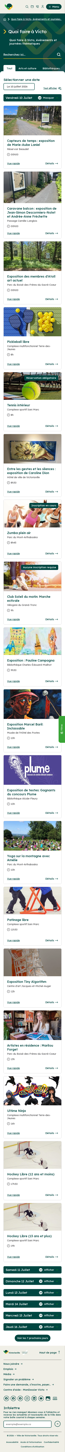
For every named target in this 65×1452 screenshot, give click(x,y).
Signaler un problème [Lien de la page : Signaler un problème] (18, 1379)
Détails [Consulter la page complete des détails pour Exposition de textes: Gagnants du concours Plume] (51, 812)
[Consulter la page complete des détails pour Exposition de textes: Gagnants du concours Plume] (32, 798)
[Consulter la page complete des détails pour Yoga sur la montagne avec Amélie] (32, 864)
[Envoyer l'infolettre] (58, 1424)
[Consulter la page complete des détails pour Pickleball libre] (32, 349)
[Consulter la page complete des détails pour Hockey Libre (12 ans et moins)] (32, 1180)
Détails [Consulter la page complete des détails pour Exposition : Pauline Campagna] (51, 681)
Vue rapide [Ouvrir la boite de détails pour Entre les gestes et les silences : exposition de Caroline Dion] (13, 491)
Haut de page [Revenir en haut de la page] (49, 1352)
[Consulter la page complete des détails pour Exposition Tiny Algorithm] (32, 988)
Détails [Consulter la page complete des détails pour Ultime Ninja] (51, 1133)
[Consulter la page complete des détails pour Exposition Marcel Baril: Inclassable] (32, 732)
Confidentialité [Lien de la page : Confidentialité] (51, 1442)
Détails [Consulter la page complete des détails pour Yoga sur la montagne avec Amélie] (51, 878)
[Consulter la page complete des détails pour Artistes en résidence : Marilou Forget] (32, 1053)
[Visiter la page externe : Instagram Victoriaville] (27, 1398)
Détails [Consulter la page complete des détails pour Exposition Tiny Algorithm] (51, 1002)
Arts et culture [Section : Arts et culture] (27, 68)
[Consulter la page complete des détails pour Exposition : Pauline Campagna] (32, 666)
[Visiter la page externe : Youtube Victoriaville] (41, 1398)
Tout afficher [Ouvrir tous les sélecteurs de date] (52, 88)
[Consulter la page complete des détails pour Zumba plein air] (32, 539)
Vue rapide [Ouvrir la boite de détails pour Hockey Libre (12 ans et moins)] (13, 1195)
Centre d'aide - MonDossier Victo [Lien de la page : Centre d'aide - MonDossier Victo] (25, 1389)
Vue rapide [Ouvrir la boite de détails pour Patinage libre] (13, 940)
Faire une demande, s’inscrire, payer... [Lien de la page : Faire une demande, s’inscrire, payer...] (28, 1384)
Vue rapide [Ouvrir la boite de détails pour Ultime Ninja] (13, 1133)
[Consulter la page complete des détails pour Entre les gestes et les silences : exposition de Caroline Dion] (32, 477)
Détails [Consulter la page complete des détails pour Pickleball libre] (51, 364)
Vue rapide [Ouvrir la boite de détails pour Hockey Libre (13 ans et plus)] (13, 1256)
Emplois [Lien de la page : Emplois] (10, 1369)
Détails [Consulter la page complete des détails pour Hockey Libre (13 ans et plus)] (51, 1256)
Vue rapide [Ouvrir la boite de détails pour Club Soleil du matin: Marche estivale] (13, 619)
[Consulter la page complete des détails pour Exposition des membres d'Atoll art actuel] (32, 284)
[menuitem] (8, 6)
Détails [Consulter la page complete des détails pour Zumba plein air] (51, 553)
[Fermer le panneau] (61, 729)
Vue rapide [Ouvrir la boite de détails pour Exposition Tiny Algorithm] (13, 1002)
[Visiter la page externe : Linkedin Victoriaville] (34, 1398)
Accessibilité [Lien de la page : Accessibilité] (12, 1442)
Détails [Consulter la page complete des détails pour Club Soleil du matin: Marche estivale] (51, 619)
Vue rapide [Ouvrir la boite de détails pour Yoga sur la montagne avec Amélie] (13, 878)
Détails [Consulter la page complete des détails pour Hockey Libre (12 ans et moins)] (51, 1195)
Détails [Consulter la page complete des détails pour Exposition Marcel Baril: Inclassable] (51, 747)
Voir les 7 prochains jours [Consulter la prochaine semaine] (32, 1338)
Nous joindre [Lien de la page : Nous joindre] (13, 1363)
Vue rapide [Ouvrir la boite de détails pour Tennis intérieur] (13, 426)
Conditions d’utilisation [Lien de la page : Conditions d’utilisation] (32, 1446)
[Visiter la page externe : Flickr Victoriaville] (48, 1398)
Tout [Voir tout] (9, 68)
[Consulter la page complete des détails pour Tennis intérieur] (32, 411)
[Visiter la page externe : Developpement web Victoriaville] (55, 1398)
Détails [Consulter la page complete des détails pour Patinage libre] (51, 940)
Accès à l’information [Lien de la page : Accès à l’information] (31, 1442)
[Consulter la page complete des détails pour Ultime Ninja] (32, 1090)
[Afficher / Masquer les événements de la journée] (51, 98)
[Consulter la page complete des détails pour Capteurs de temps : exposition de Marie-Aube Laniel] (32, 149)
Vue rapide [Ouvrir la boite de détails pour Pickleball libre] (13, 364)
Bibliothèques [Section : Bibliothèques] (51, 68)
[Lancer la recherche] (59, 55)
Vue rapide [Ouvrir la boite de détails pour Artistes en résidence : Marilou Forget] (13, 1068)
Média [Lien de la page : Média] (9, 1374)
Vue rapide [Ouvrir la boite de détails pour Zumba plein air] (13, 553)
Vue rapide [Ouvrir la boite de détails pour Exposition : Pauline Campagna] (13, 681)
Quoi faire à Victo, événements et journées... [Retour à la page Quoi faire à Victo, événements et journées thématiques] (36, 19)
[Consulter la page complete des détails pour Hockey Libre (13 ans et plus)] (32, 1242)
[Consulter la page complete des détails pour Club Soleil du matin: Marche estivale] (32, 605)
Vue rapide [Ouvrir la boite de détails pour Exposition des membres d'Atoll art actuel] (13, 299)
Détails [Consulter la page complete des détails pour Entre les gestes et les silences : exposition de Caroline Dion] (51, 491)
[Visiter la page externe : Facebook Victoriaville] (6, 1398)
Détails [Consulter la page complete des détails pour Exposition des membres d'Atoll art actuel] (51, 299)
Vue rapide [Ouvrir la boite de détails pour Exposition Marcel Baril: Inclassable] (13, 747)
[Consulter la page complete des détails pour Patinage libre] (32, 926)
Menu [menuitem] (54, 6)
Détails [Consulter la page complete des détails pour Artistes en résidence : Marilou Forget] (51, 1068)
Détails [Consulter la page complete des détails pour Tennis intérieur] (51, 426)
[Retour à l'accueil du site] (5, 19)
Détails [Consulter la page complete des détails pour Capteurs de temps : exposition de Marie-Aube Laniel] (51, 163)
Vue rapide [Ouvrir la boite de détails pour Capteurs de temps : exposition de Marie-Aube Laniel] (13, 163)
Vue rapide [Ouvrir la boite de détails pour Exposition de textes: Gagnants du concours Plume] (13, 812)
